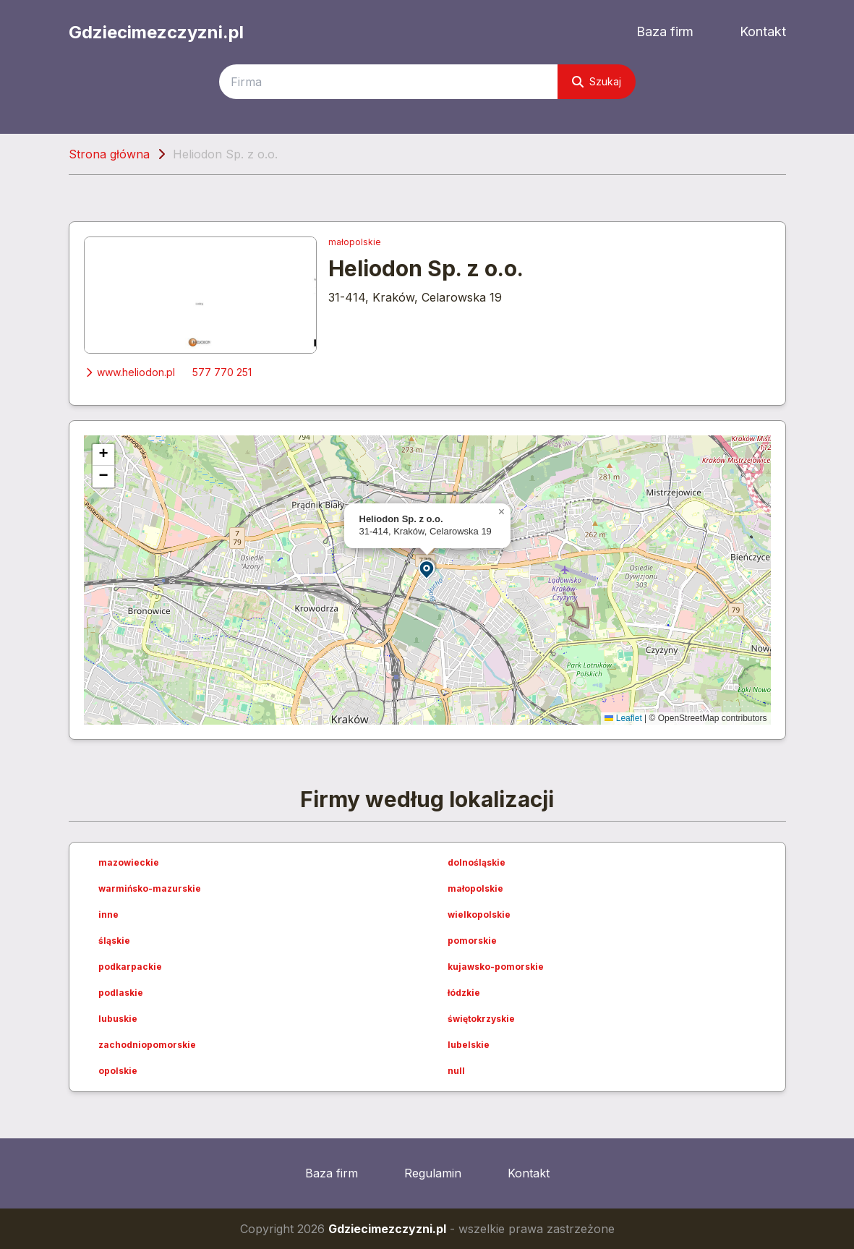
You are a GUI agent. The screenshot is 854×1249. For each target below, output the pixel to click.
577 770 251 (222, 372)
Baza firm (664, 31)
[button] (427, 569)
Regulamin (432, 1173)
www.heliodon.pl (129, 372)
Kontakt (763, 31)
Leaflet (623, 718)
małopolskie (354, 241)
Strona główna (109, 154)
